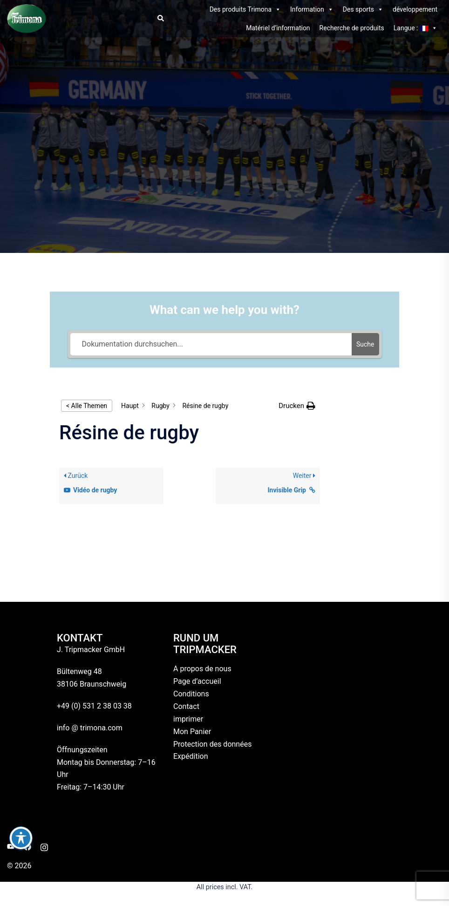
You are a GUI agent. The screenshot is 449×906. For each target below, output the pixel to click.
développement (415, 9)
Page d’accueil (197, 681)
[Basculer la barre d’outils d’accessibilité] (21, 838)
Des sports (363, 9)
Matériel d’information (278, 28)
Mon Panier (192, 731)
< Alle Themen (86, 405)
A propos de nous (202, 668)
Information (311, 9)
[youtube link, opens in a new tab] (10, 846)
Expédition (190, 756)
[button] (160, 18)
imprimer (188, 719)
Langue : (415, 28)
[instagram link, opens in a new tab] (44, 846)
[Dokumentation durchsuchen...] (211, 344)
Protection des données (212, 744)
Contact (186, 706)
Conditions (191, 693)
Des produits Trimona (245, 9)
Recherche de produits (352, 28)
